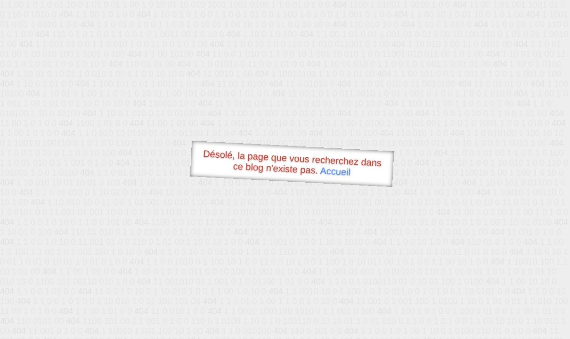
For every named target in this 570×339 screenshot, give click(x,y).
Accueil (335, 171)
